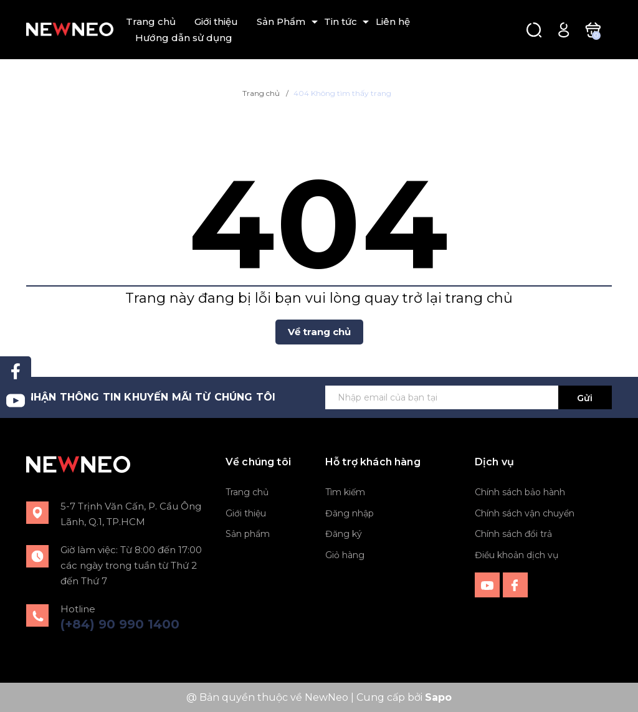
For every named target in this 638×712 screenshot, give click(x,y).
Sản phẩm (248, 533)
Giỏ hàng (344, 555)
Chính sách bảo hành (520, 492)
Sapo (438, 697)
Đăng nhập (349, 513)
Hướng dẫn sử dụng (183, 38)
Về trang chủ (319, 332)
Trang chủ (151, 21)
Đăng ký (343, 533)
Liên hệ (393, 21)
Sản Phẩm (281, 21)
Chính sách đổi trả (513, 533)
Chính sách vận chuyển (524, 513)
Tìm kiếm (345, 492)
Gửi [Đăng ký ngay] (585, 398)
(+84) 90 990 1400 (119, 624)
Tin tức (340, 21)
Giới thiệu (216, 21)
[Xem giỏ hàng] (593, 29)
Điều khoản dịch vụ (516, 555)
